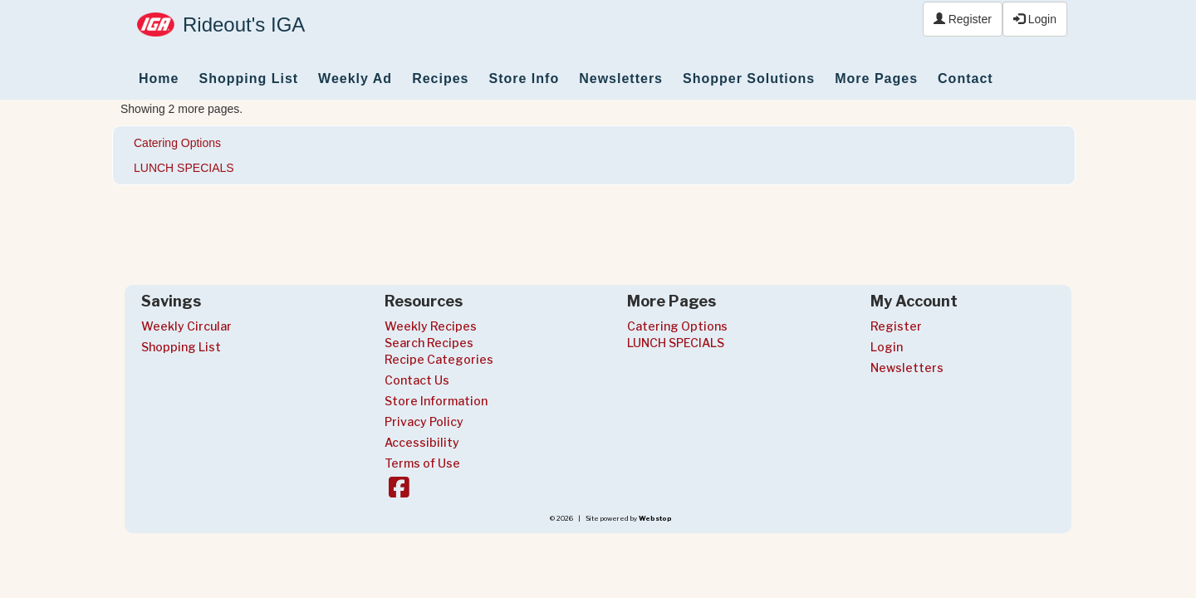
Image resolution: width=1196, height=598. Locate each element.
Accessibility (422, 442)
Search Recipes (429, 343)
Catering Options (177, 143)
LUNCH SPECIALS (184, 167)
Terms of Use (422, 463)
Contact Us (417, 380)
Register (963, 19)
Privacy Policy (424, 421)
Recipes (440, 78)
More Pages (876, 78)
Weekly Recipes (431, 326)
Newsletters (621, 78)
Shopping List (248, 78)
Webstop (655, 518)
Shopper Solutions (749, 78)
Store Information (436, 401)
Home (159, 78)
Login (1034, 19)
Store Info (524, 78)
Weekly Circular (186, 326)
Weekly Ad (355, 78)
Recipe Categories (439, 359)
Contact (965, 78)
